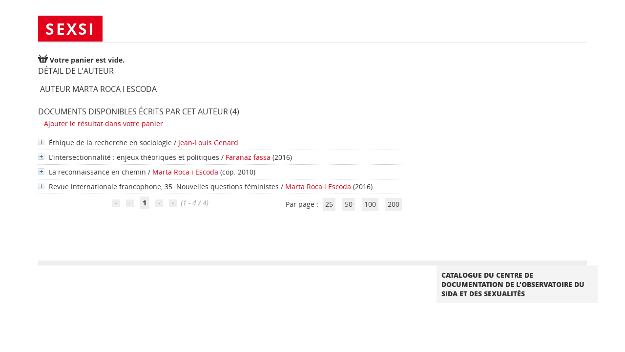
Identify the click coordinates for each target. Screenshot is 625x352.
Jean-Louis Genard (208, 142)
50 (349, 204)
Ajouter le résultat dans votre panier (103, 123)
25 (329, 204)
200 (393, 204)
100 (370, 204)
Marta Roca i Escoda (185, 171)
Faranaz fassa (248, 157)
